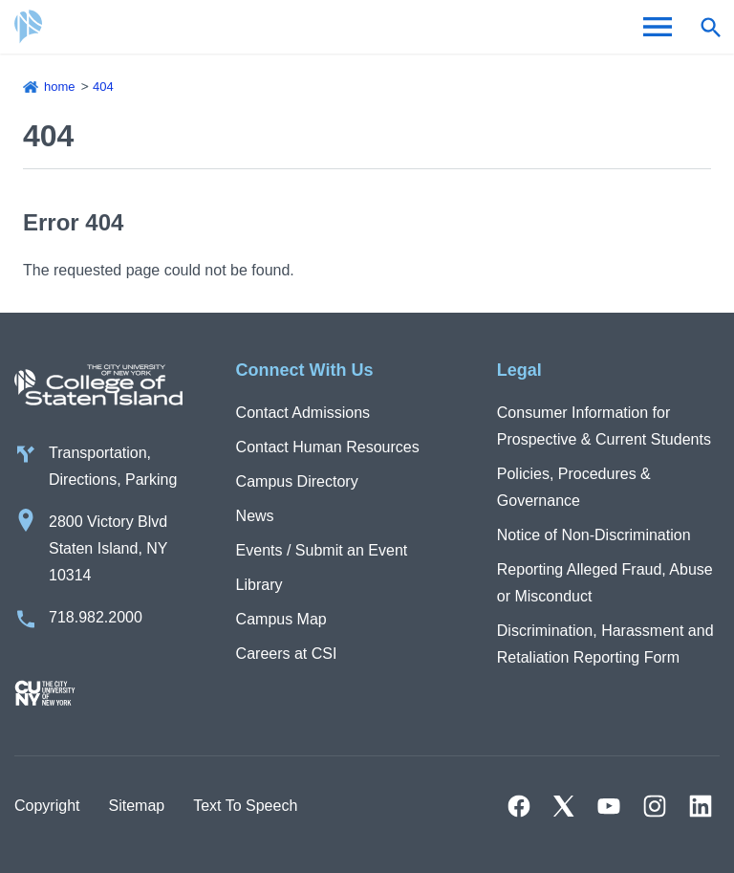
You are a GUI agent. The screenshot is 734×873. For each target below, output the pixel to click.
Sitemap (136, 805)
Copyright (46, 805)
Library (259, 585)
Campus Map (281, 619)
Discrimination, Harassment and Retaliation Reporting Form (605, 644)
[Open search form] (710, 27)
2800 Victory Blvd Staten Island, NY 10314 (108, 548)
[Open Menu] (657, 27)
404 (103, 86)
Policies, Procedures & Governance (574, 487)
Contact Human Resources (328, 447)
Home (60, 86)
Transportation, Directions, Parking (113, 466)
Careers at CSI (286, 653)
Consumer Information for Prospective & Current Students (604, 425)
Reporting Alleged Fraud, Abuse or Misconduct (605, 582)
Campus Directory (297, 481)
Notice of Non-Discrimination (594, 535)
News (255, 516)
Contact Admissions (303, 412)
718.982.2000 (95, 617)
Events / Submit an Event (322, 550)
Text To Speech (245, 805)
